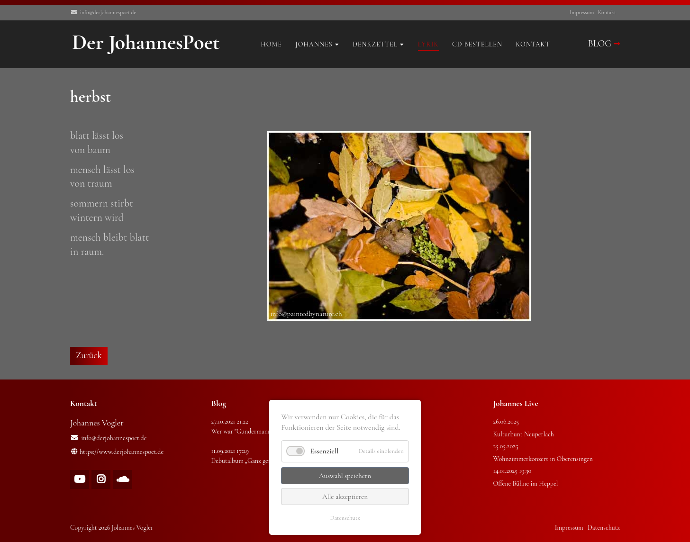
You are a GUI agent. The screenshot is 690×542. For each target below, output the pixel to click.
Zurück (89, 355)
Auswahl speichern (345, 475)
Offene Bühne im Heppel (525, 483)
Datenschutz (345, 518)
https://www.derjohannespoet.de (121, 452)
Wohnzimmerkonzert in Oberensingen (543, 459)
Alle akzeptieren (345, 496)
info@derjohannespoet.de (108, 12)
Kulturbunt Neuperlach (523, 434)
